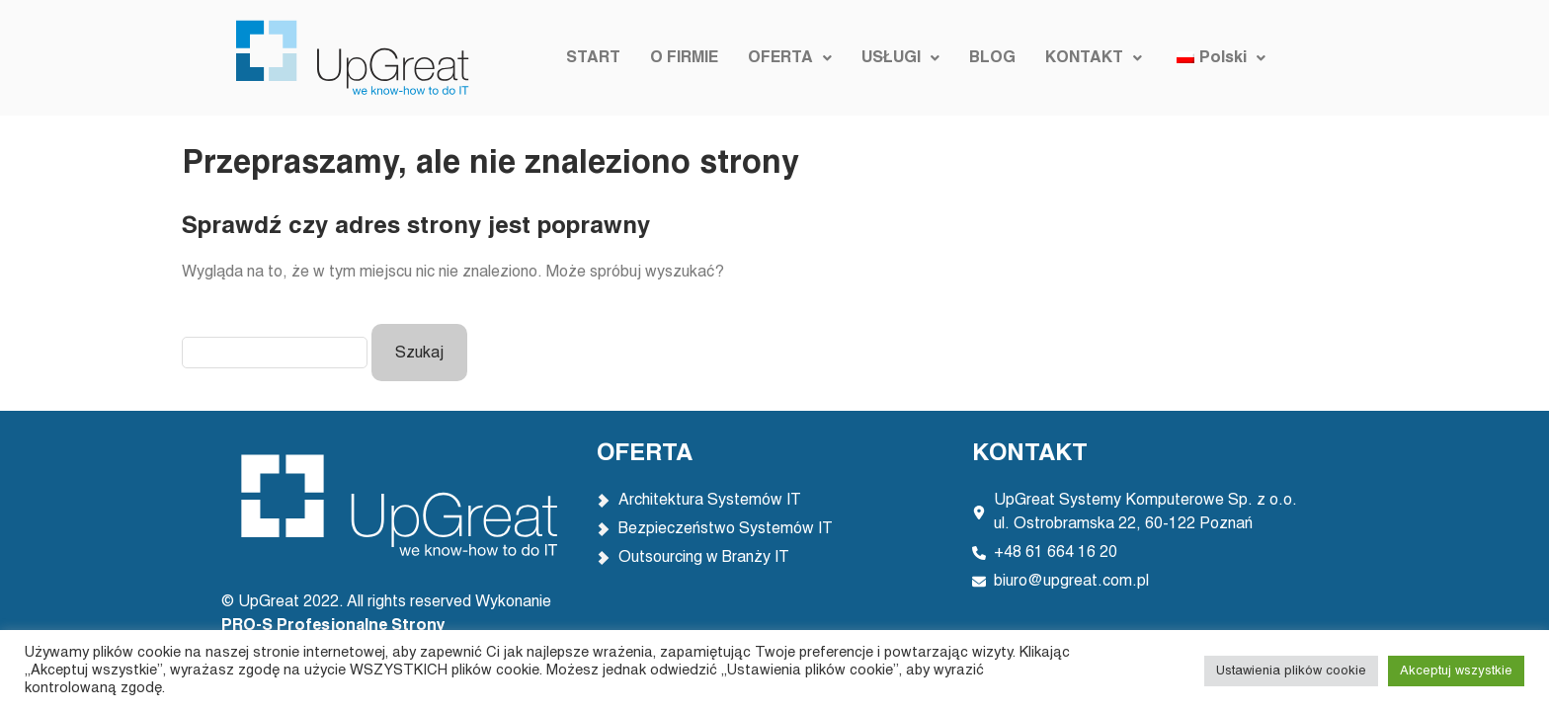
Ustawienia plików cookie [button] (1291, 671)
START (593, 58)
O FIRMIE (684, 58)
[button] (790, 58)
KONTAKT (1093, 58)
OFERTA (790, 58)
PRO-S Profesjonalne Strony (335, 626)
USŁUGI (900, 58)
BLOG (992, 58)
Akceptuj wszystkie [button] (1456, 671)
